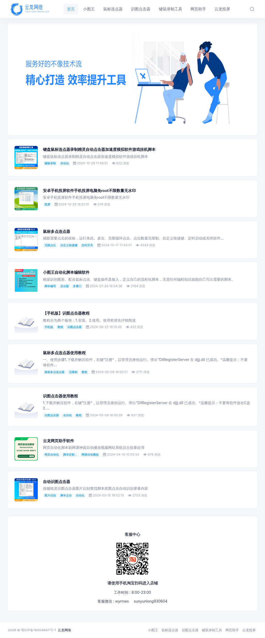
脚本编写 (50, 286)
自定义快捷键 (68, 245)
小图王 (153, 630)
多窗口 (77, 286)
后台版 (64, 286)
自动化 (64, 163)
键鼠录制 (50, 163)
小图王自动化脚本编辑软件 (66, 272)
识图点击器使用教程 (60, 396)
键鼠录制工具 (212, 630)
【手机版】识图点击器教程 (66, 313)
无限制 (73, 372)
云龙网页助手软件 (58, 441)
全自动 (67, 415)
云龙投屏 (249, 630)
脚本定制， (70, 454)
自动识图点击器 (56, 481)
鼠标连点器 (169, 630)
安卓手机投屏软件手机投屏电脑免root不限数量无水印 (89, 190)
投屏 (47, 204)
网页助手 (232, 630)
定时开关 (87, 245)
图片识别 (50, 495)
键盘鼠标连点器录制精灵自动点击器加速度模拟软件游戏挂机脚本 (99, 149)
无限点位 (50, 245)
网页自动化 (52, 454)
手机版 (49, 327)
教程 (60, 327)
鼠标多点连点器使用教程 (64, 353)
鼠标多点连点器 (56, 231)
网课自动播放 (90, 454)
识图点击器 (74, 327)
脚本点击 (66, 495)
